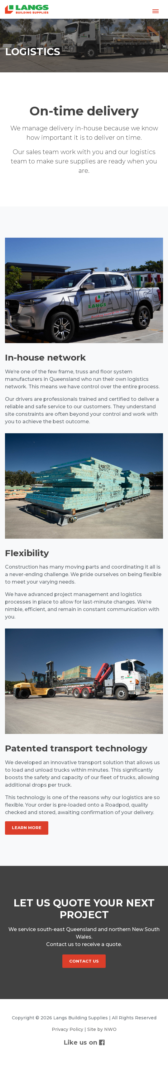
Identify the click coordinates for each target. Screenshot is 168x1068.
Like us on (84, 1042)
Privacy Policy (67, 1029)
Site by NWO (102, 1029)
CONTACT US (84, 961)
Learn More (26, 827)
